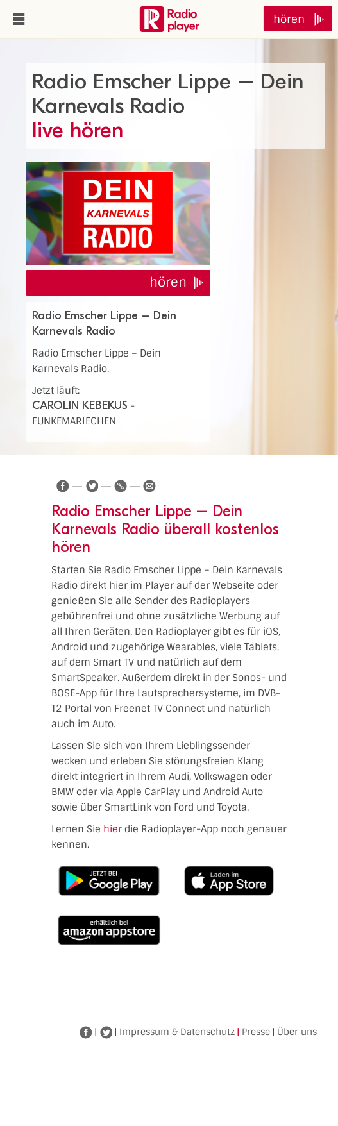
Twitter (105, 1032)
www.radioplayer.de (169, 19)
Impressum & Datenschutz (177, 1032)
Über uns (297, 1032)
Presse (256, 1032)
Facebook (86, 1032)
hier (112, 829)
